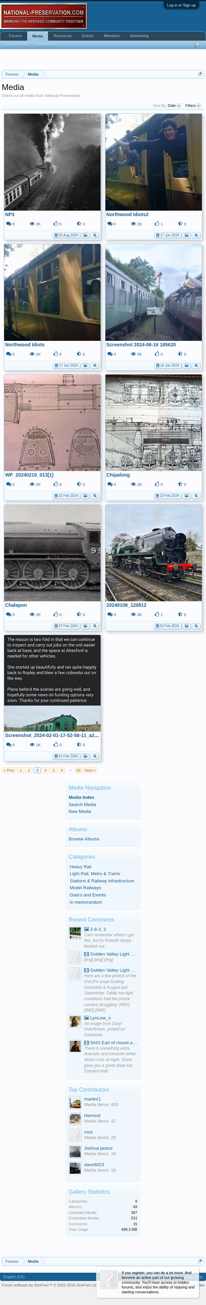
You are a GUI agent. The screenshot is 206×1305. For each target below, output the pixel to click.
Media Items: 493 (101, 1104)
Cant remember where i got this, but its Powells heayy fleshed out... (109, 941)
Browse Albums (84, 838)
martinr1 (92, 1099)
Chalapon (16, 605)
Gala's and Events (88, 894)
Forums (15, 36)
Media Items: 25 (100, 1137)
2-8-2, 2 (95, 929)
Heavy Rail (80, 866)
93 (78, 770)
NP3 (9, 214)
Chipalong (118, 475)
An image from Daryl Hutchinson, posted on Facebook (104, 1029)
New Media (80, 811)
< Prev (8, 770)
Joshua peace (98, 1148)
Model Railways (85, 887)
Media (37, 36)
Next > (90, 770)
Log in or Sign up (181, 5)
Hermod (92, 1115)
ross (88, 1132)
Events (88, 36)
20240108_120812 (126, 605)
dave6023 (94, 1164)
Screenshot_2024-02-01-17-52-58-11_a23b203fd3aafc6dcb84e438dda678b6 (89, 735)
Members (112, 36)
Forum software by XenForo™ (50, 1285)
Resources (63, 36)
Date (174, 105)
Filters (193, 105)
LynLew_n (97, 1017)
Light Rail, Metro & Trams (95, 873)
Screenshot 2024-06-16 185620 (141, 344)
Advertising (139, 36)
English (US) (14, 1277)
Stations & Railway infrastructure (102, 880)
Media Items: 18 (100, 1153)
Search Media (82, 804)
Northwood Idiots (25, 344)
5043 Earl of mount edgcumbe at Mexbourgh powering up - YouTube (110, 1042)
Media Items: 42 (100, 1121)
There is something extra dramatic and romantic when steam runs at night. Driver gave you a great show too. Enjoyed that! (110, 1060)
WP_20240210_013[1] (29, 475)
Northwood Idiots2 (127, 214)
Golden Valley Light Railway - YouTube (110, 954)
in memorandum (86, 902)
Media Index (81, 797)
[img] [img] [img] (98, 959)
